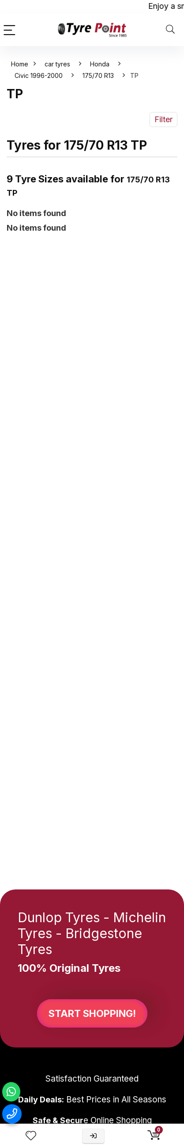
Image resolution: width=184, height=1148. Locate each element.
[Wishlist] (31, 1135)
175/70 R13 (98, 75)
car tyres (57, 64)
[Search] (170, 30)
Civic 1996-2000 (39, 75)
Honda (99, 64)
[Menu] (10, 30)
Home (19, 64)
